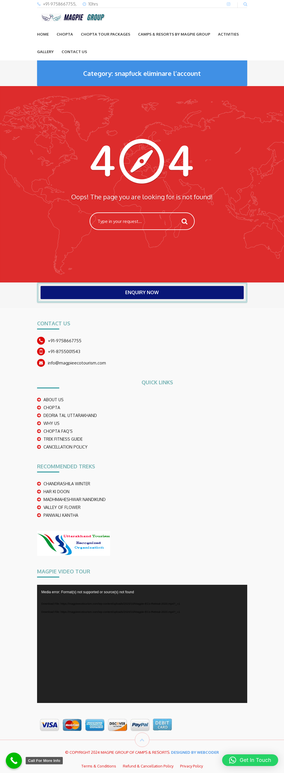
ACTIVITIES (228, 34)
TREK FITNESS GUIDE (63, 439)
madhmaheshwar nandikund (74, 499)
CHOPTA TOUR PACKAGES (105, 34)
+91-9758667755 (64, 340)
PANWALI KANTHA (60, 515)
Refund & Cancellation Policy (148, 766)
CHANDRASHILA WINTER (66, 483)
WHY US (51, 423)
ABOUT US (53, 399)
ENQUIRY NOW (142, 292)
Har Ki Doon (56, 491)
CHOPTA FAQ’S (58, 431)
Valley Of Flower (62, 507)
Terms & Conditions (98, 766)
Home (43, 34)
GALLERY (45, 51)
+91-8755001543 (64, 351)
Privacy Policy (191, 766)
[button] (250, 760)
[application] (142, 644)
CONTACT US (74, 51)
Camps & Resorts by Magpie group (174, 34)
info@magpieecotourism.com (77, 363)
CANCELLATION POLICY (65, 446)
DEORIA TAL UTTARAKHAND (70, 415)
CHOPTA (65, 34)
